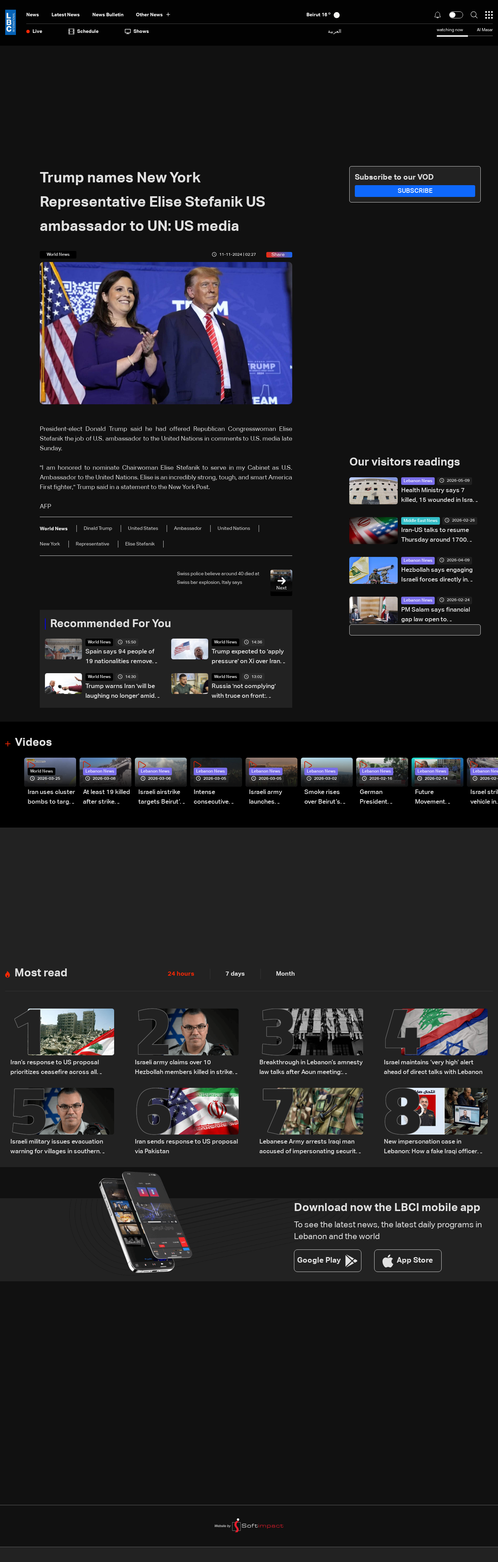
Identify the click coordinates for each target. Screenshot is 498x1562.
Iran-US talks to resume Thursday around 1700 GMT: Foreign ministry (435, 536)
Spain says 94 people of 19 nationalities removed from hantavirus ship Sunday (120, 658)
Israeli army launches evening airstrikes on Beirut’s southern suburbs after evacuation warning (268, 798)
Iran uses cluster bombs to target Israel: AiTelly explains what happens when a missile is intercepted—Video (51, 798)
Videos (33, 743)
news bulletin (107, 14)
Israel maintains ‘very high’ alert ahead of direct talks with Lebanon (433, 1068)
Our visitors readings (404, 462)
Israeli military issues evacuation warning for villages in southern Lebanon (56, 1148)
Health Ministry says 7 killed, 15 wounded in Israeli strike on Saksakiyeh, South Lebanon (440, 496)
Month (285, 974)
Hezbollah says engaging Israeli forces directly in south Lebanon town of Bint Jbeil (440, 576)
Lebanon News (418, 481)
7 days (235, 974)
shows (137, 31)
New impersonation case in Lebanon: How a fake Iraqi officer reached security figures (430, 1148)
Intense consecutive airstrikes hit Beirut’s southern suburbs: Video (215, 798)
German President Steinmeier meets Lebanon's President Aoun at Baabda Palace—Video (381, 798)
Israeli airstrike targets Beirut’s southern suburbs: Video (160, 798)
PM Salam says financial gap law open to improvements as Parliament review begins (436, 615)
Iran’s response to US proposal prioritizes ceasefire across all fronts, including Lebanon (54, 1068)
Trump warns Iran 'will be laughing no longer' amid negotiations (120, 692)
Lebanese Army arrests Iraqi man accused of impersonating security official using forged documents (309, 1148)
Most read (41, 973)
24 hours (181, 974)
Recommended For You (110, 624)
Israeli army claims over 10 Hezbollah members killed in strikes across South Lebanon (185, 1068)
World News (99, 643)
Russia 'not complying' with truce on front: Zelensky (244, 692)
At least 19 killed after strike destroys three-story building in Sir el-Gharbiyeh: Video (106, 798)
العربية (334, 31)
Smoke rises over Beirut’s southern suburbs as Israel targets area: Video (323, 798)
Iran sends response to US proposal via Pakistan (186, 1147)
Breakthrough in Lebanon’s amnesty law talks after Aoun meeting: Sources (311, 1068)
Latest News (66, 14)
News (32, 14)
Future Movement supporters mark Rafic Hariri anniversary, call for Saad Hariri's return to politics (439, 798)
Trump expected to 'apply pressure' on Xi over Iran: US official (248, 658)
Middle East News (420, 521)
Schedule (83, 31)
